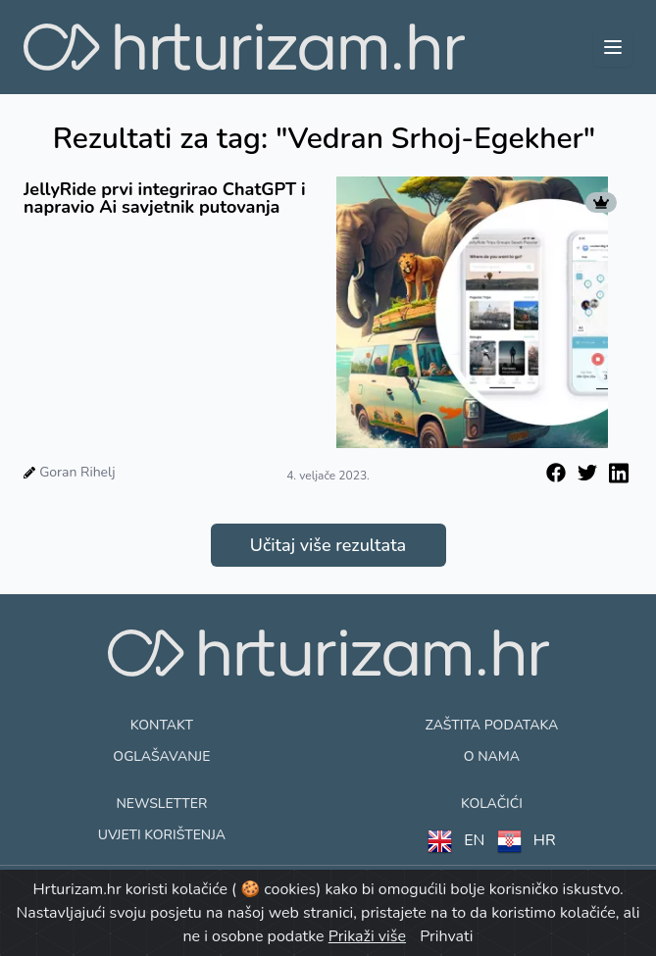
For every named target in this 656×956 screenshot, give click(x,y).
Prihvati (446, 936)
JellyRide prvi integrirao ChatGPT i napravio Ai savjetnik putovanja (165, 198)
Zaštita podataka (492, 725)
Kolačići (492, 803)
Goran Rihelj (77, 472)
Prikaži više (367, 936)
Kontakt (161, 725)
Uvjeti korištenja (162, 835)
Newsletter (161, 803)
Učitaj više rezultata (328, 545)
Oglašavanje (161, 756)
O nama (492, 756)
